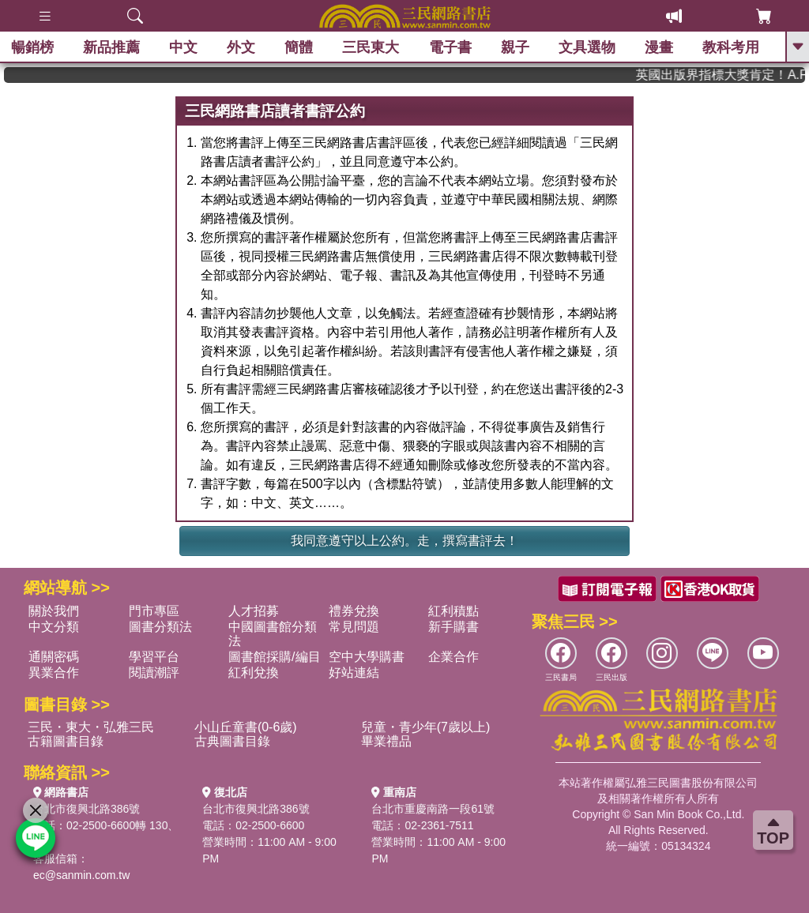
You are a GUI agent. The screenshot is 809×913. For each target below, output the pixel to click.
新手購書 (453, 626)
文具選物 (587, 47)
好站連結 (354, 672)
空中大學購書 (366, 656)
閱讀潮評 (154, 672)
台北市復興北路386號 (86, 808)
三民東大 (371, 47)
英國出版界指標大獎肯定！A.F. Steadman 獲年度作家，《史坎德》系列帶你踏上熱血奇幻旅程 (734, 74)
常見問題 (354, 626)
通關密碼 (53, 656)
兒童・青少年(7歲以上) (426, 727)
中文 (184, 47)
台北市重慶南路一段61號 (433, 808)
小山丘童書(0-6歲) (245, 727)
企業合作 (453, 656)
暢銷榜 (33, 47)
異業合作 (53, 672)
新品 (112, 47)
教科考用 (731, 47)
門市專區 (154, 611)
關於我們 (53, 611)
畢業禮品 (386, 741)
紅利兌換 (253, 672)
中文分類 (53, 626)
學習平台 (154, 656)
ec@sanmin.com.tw (81, 875)
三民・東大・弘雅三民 (91, 727)
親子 (516, 47)
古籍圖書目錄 (65, 741)
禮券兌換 (354, 611)
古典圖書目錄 (232, 741)
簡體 (299, 47)
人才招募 (253, 611)
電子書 (451, 47)
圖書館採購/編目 (274, 656)
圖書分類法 (160, 626)
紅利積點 (453, 611)
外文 (242, 47)
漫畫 (659, 47)
